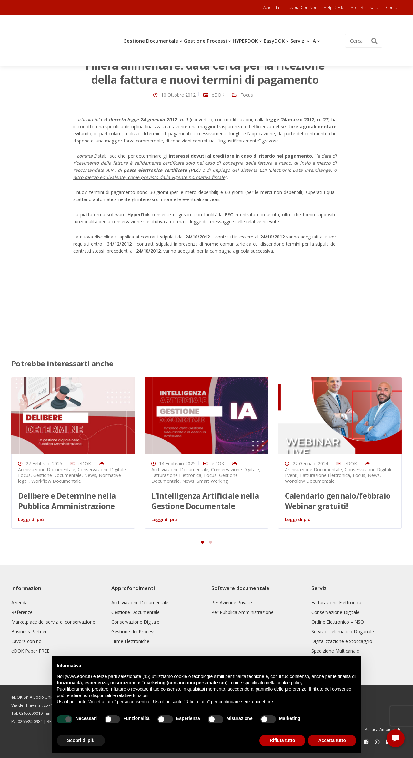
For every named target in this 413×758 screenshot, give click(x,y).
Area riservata (364, 7)
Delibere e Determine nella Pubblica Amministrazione (67, 500)
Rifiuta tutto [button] (282, 740)
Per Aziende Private (231, 602)
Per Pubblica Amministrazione (242, 612)
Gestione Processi (205, 40)
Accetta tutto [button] (332, 740)
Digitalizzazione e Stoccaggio (341, 641)
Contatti (393, 7)
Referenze (22, 612)
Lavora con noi (301, 7)
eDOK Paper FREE (30, 651)
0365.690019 (31, 713)
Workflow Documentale (56, 481)
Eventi (291, 475)
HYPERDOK (245, 40)
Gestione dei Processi (133, 631)
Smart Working (212, 481)
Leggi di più (31, 519)
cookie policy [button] (289, 682)
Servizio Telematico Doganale (342, 631)
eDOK (218, 95)
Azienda (271, 7)
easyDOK (274, 40)
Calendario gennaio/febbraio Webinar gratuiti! (338, 500)
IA (313, 40)
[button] (396, 738)
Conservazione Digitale (102, 469)
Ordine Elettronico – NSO (337, 622)
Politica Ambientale (383, 729)
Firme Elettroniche (130, 641)
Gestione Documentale (150, 40)
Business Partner (29, 631)
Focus (246, 95)
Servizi (298, 40)
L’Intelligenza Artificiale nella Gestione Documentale (205, 500)
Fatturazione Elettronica (176, 475)
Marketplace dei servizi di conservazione (53, 622)
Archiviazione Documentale (46, 469)
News (90, 475)
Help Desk (333, 7)
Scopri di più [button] (81, 740)
